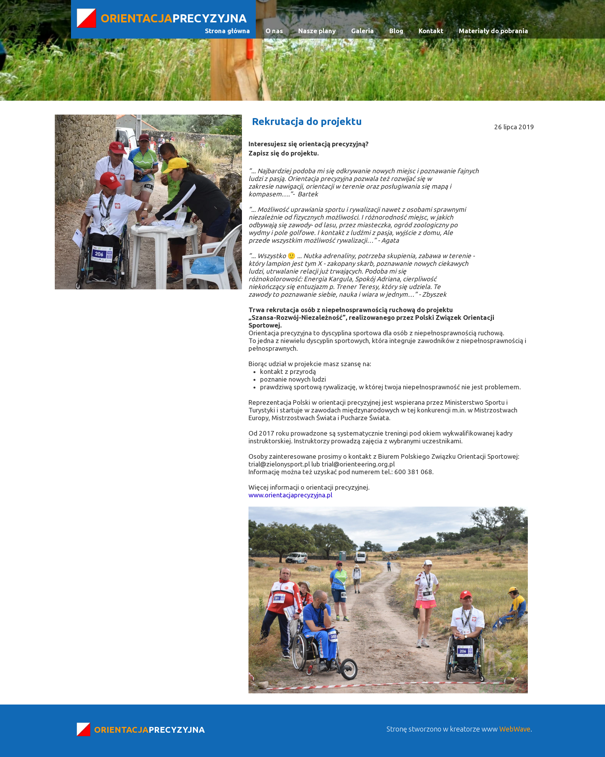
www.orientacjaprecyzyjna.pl (290, 494)
